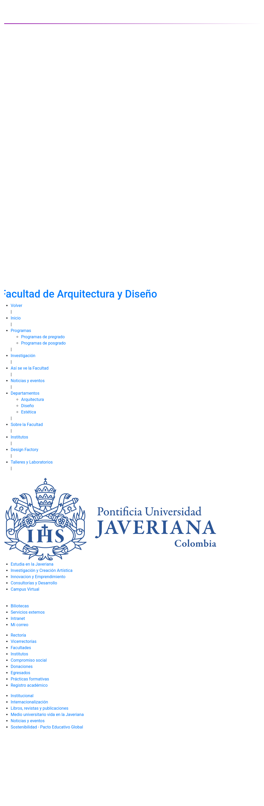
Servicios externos (28, 612)
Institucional (22, 695)
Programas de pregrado (43, 336)
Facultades (21, 647)
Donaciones (22, 666)
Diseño (27, 405)
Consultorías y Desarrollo (34, 582)
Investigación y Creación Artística (41, 570)
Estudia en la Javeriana (32, 564)
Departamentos (25, 393)
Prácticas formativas (30, 679)
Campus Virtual (25, 589)
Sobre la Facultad (27, 424)
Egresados (20, 672)
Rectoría (18, 635)
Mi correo (19, 624)
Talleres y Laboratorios (32, 462)
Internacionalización (29, 702)
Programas (21, 330)
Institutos (19, 437)
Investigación (23, 355)
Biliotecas (20, 605)
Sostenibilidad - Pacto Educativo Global (47, 727)
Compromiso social (29, 660)
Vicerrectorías (23, 641)
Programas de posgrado (43, 343)
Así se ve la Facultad (29, 368)
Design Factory (24, 449)
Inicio (16, 318)
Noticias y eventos (28, 380)
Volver (16, 305)
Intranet (18, 618)
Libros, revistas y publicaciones (39, 708)
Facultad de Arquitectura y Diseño (78, 294)
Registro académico (29, 685)
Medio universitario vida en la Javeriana (47, 714)
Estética (28, 412)
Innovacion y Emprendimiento (38, 576)
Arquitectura (32, 399)
